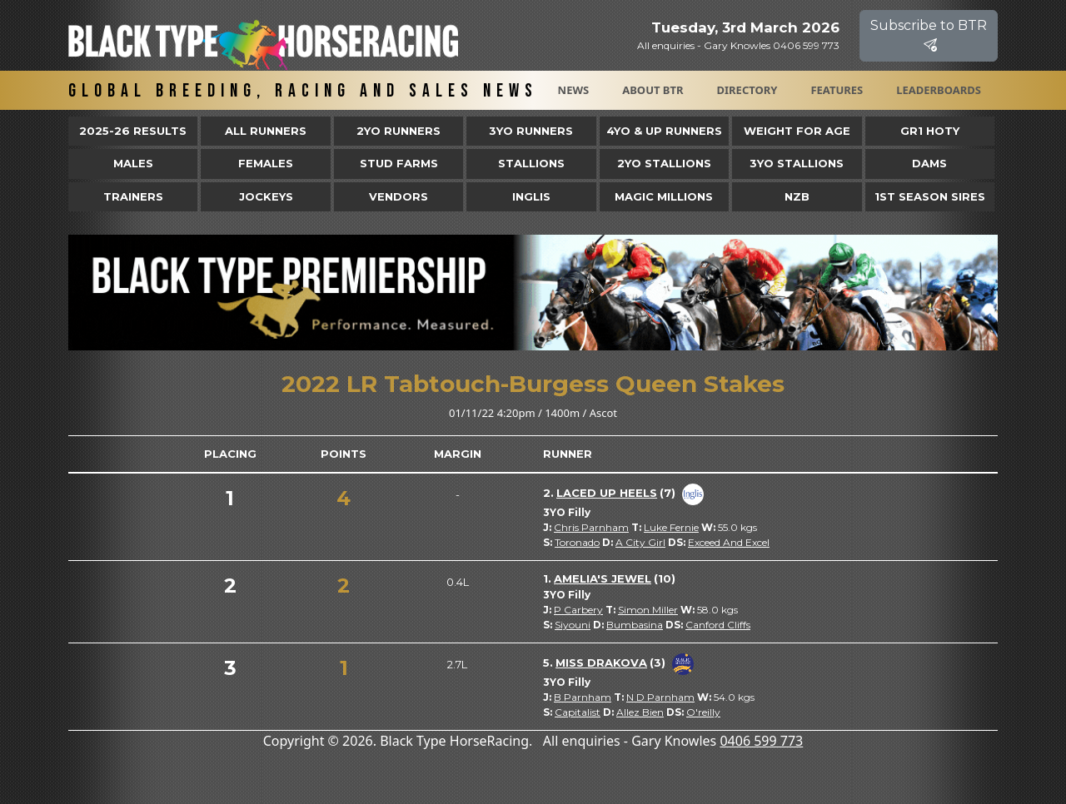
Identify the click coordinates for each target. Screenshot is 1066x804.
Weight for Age (797, 130)
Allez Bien (640, 712)
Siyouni (572, 624)
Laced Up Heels (606, 492)
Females (265, 163)
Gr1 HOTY (929, 130)
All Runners (265, 130)
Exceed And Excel (729, 542)
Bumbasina (634, 624)
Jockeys (266, 196)
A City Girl (640, 542)
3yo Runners (531, 130)
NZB (797, 196)
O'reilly (703, 712)
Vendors (398, 196)
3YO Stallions (797, 163)
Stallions (531, 163)
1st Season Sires (929, 196)
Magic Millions (664, 196)
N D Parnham (660, 697)
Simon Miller (648, 609)
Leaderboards (938, 89)
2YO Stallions (664, 163)
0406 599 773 (761, 741)
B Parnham (582, 697)
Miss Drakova (601, 662)
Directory (747, 89)
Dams (929, 163)
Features (836, 89)
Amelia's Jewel (602, 578)
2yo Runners (398, 130)
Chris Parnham (591, 527)
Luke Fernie (671, 527)
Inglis (531, 196)
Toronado (577, 542)
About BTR (652, 89)
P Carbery (578, 609)
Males (133, 163)
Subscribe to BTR (928, 35)
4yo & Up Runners (664, 130)
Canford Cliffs (717, 624)
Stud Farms (399, 163)
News (574, 89)
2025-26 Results (133, 130)
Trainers (133, 196)
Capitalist (577, 712)
